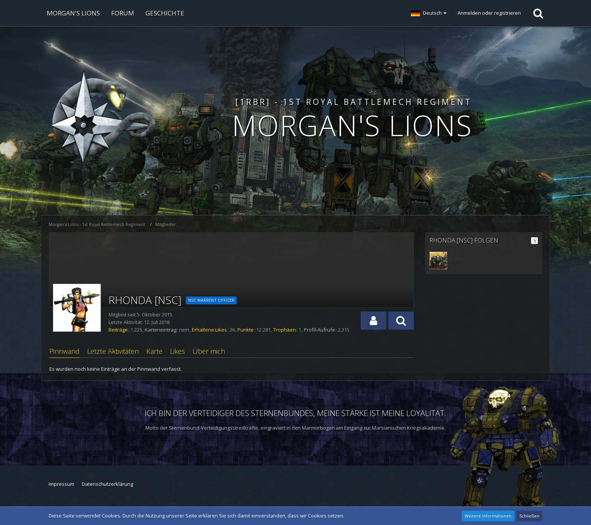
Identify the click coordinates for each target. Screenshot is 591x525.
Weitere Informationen (488, 516)
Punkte (245, 329)
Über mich (209, 351)
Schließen (529, 516)
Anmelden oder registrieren (489, 12)
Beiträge (118, 329)
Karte (154, 351)
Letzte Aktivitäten (113, 351)
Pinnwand (64, 351)
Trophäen (284, 329)
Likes (177, 351)
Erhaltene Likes (209, 329)
